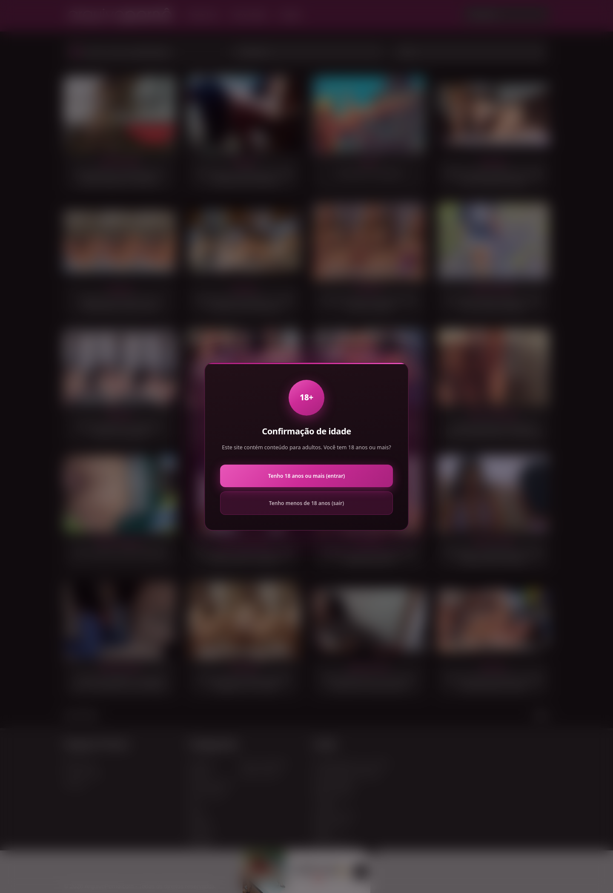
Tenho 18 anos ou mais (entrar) (306, 476)
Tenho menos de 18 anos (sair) (306, 503)
